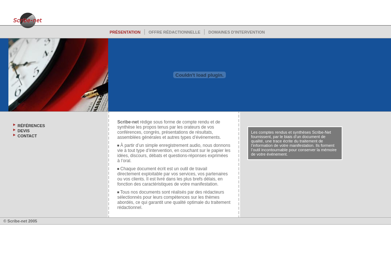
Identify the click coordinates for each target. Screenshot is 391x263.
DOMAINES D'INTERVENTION (236, 32)
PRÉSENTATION (125, 32)
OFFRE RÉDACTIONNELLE (174, 32)
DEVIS (24, 131)
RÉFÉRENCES (31, 125)
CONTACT (27, 136)
